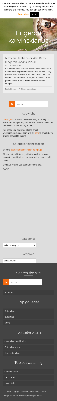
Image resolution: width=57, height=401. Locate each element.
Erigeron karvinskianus (28, 89)
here (37, 133)
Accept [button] (35, 14)
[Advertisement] (28, 203)
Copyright (7, 119)
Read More (23, 14)
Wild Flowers (11, 89)
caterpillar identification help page (26, 150)
